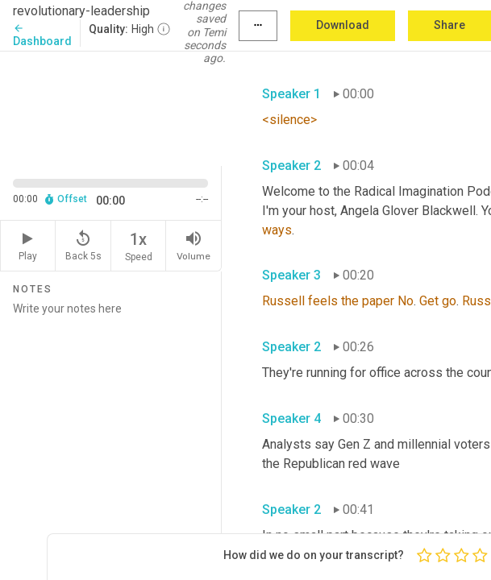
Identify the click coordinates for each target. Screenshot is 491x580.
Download (342, 25)
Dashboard (42, 35)
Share (449, 25)
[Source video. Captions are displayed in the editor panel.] (111, 107)
